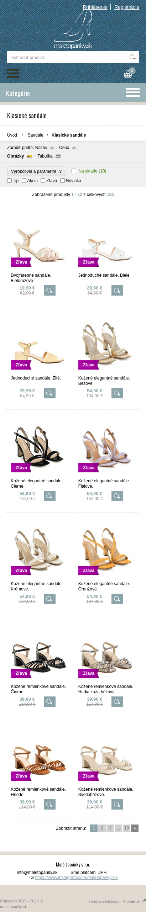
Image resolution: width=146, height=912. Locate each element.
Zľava (51, 180)
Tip (16, 180)
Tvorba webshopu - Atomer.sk (117, 901)
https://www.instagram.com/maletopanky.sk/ (76, 877)
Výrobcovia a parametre (36, 171)
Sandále (35, 135)
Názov (41, 147)
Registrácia (126, 7)
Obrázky (15, 156)
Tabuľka (44, 156)
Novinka (73, 180)
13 (126, 828)
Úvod (12, 135)
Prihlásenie (95, 7)
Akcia (32, 180)
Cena (64, 147)
